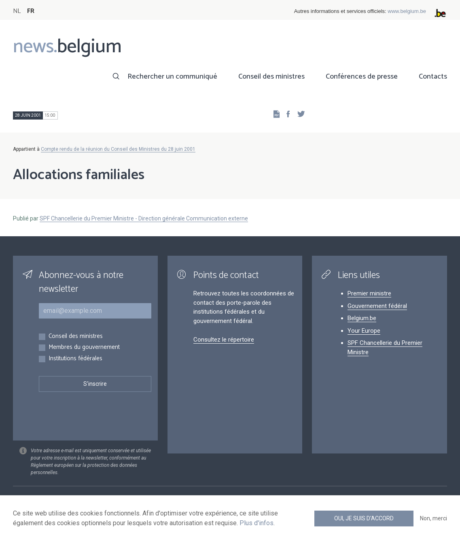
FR (30, 11)
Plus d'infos (256, 523)
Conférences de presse (362, 77)
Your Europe (364, 330)
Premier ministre (369, 293)
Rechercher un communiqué (172, 77)
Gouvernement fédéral (377, 306)
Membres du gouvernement (84, 347)
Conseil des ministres (271, 77)
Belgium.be (362, 318)
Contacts (433, 77)
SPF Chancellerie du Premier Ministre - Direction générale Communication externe (144, 218)
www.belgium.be (407, 11)
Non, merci (433, 518)
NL (17, 11)
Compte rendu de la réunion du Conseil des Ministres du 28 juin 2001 (118, 149)
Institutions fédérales (75, 359)
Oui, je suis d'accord (364, 518)
